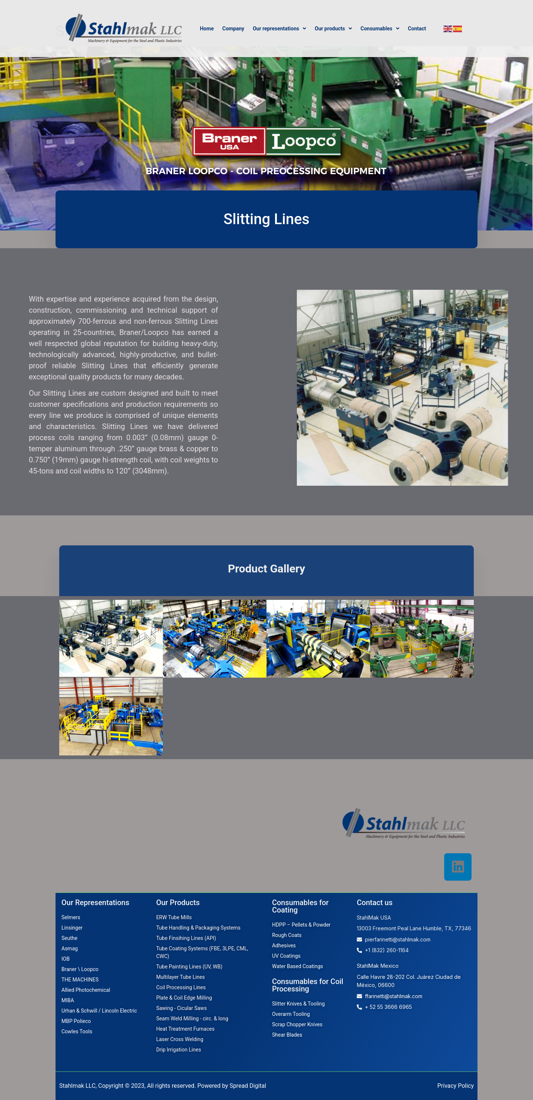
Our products (333, 28)
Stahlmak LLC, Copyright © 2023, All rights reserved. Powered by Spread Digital (162, 1085)
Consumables (380, 28)
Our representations (279, 28)
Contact (417, 28)
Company (233, 28)
